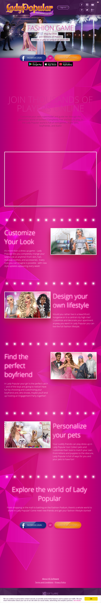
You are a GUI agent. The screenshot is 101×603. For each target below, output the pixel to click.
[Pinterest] (82, 10)
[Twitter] (87, 10)
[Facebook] (82, 5)
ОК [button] (91, 596)
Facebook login (33, 58)
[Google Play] (35, 64)
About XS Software (50, 579)
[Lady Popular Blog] (93, 10)
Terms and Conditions (44, 583)
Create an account (68, 58)
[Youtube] (93, 5)
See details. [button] (15, 600)
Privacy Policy (60, 583)
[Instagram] (87, 5)
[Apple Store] (50, 64)
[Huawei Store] (65, 64)
